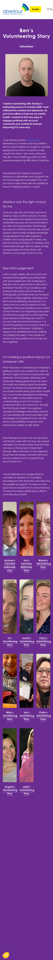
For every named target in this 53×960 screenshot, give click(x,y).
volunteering (33, 140)
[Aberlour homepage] (16, 9)
